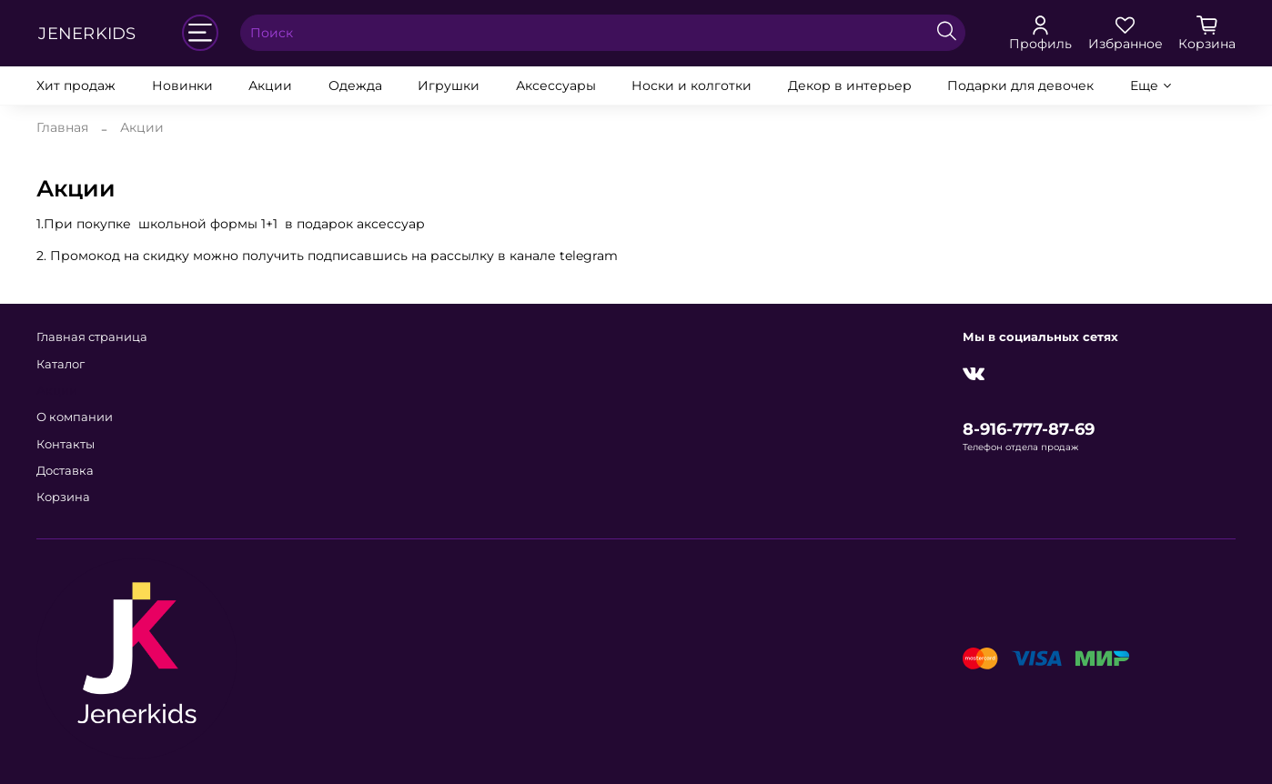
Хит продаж (76, 85)
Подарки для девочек (1020, 85)
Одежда (355, 85)
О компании (74, 417)
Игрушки (449, 85)
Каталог (60, 364)
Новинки (182, 85)
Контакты (65, 444)
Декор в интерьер (850, 85)
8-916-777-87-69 (1029, 428)
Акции (270, 85)
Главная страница (91, 337)
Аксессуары (556, 85)
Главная (62, 127)
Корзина (63, 497)
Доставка (65, 470)
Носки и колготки (691, 85)
